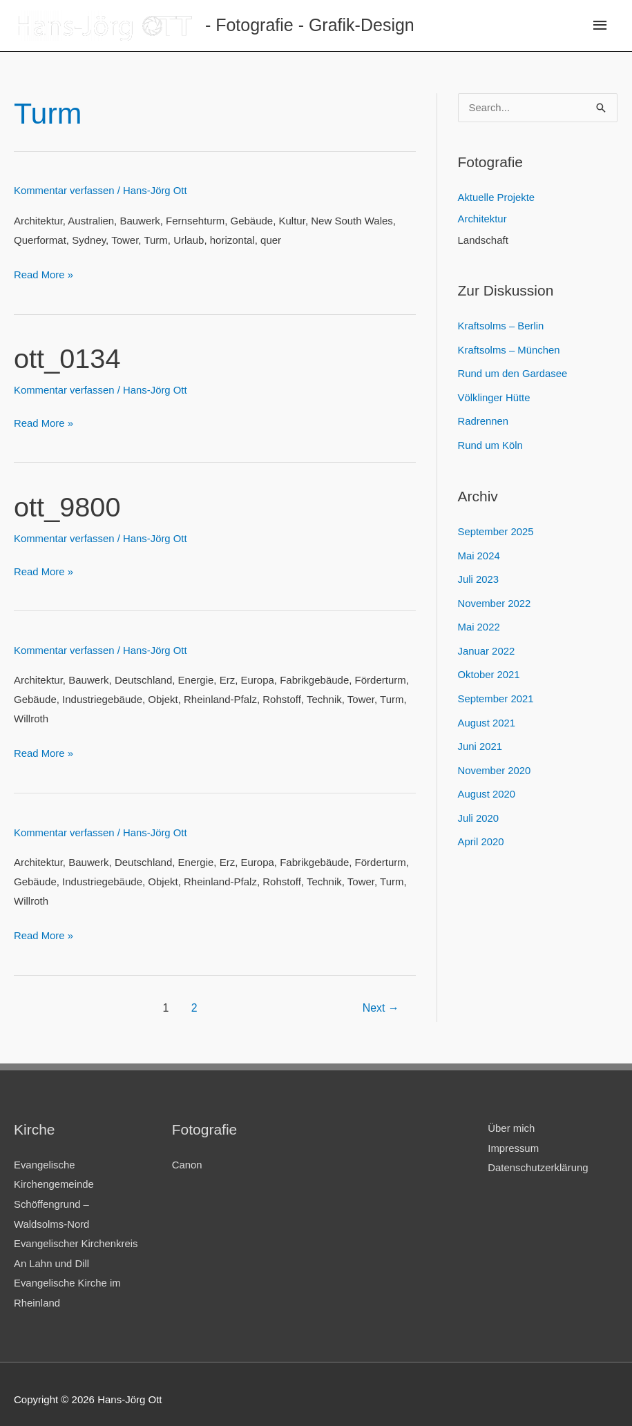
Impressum (513, 1141)
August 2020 (487, 785)
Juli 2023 (478, 575)
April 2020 (481, 831)
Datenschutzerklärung (538, 1160)
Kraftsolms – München (509, 349)
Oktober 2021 (489, 668)
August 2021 (487, 714)
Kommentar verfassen (64, 190)
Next (380, 1002)
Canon (187, 1158)
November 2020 (495, 761)
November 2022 (495, 598)
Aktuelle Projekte (497, 198)
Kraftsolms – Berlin (501, 325)
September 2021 (496, 691)
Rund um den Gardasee (513, 372)
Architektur (483, 219)
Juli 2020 (478, 807)
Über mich (511, 1122)
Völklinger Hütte (494, 395)
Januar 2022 (486, 645)
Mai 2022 (479, 621)
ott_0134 (68, 358)
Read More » (44, 274)
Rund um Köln (491, 442)
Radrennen (483, 419)
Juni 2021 (480, 738)
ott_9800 (68, 504)
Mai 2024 (479, 551)
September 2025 (496, 528)
